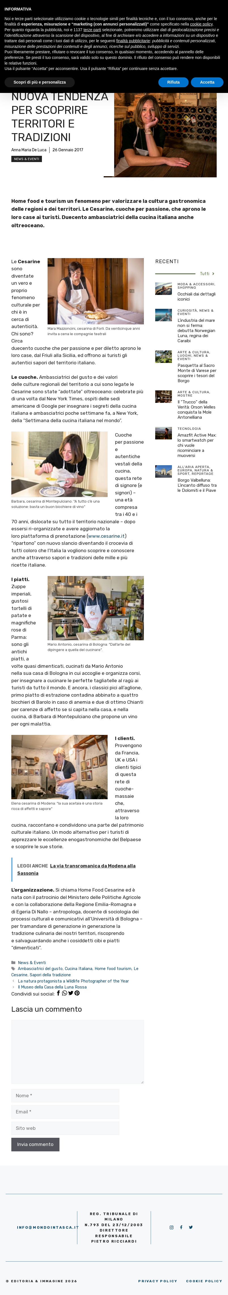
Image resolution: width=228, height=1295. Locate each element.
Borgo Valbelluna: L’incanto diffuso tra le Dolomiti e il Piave (197, 485)
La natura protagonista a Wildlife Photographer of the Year (73, 981)
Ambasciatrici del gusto (40, 968)
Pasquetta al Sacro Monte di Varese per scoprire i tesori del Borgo (197, 373)
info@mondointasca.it (48, 1227)
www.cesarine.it (106, 536)
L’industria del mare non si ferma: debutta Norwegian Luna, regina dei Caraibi (196, 330)
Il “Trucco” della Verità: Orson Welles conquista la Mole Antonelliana (197, 409)
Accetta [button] (207, 82)
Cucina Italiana (78, 968)
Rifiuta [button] (173, 82)
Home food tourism (113, 968)
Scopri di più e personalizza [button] (40, 82)
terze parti (92, 29)
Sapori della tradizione (50, 974)
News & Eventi (26, 159)
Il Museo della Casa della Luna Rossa (52, 987)
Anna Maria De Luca (28, 150)
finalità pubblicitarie (133, 41)
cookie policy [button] (201, 24)
